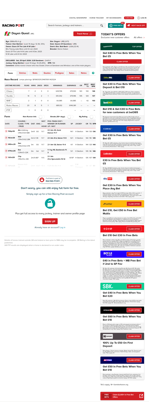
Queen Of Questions (64, 44)
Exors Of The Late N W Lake (24, 46)
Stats (35, 73)
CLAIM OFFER (122, 62)
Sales (71, 73)
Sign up (50, 221)
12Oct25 (11, 157)
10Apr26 (11, 131)
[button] (76, 25)
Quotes (47, 73)
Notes (84, 73)
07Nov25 (11, 151)
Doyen (57, 41)
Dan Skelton (18, 44)
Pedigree (59, 73)
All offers (139, 37)
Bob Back (64, 46)
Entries (22, 73)
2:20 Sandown (38, 60)
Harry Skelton (19, 63)
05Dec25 (11, 144)
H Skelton (79, 131)
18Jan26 (11, 138)
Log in (62, 227)
